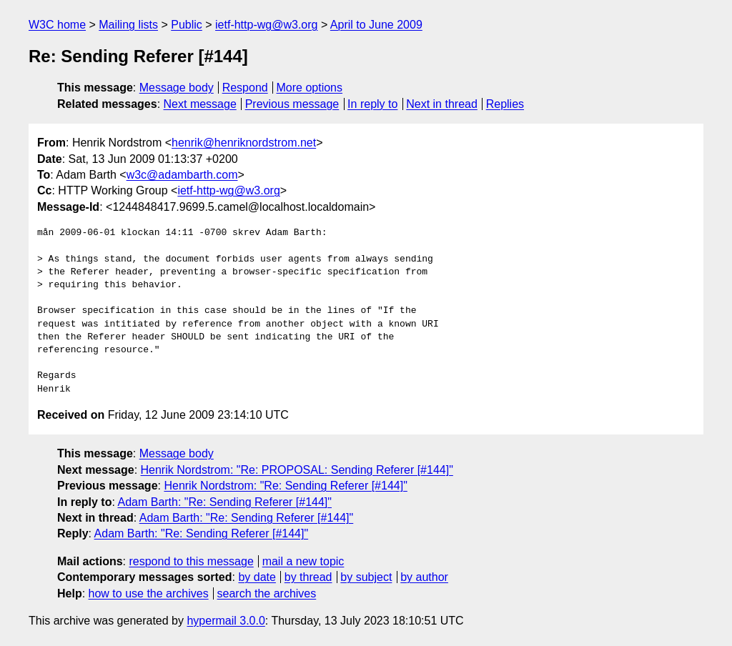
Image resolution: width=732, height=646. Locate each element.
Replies (505, 104)
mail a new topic (303, 561)
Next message (200, 104)
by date (256, 577)
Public (186, 25)
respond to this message (191, 561)
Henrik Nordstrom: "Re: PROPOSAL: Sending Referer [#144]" (297, 470)
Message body (176, 87)
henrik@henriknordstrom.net (244, 142)
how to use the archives (149, 593)
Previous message (292, 104)
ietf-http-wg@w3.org (266, 25)
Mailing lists (128, 25)
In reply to (372, 104)
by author (424, 577)
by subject (366, 577)
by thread (308, 577)
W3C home (57, 25)
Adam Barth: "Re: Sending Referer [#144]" (224, 502)
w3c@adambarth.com (182, 175)
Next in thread (442, 104)
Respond (245, 87)
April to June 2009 (376, 25)
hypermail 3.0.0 (225, 621)
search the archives (267, 593)
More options (310, 87)
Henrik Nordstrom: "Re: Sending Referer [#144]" (285, 485)
